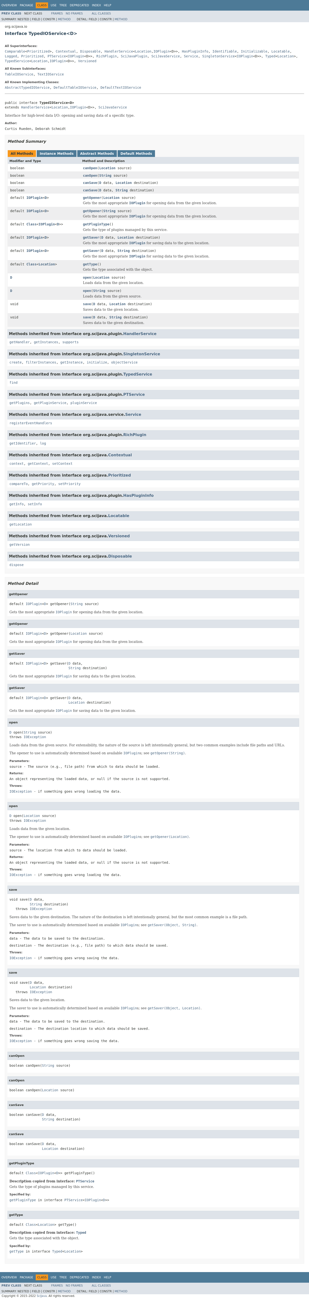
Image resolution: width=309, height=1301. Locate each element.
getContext (38, 463)
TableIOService (19, 74)
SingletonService (218, 56)
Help (107, 5)
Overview (9, 5)
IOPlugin (161, 51)
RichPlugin (106, 56)
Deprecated (79, 5)
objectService (124, 362)
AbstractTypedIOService (27, 87)
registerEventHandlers (30, 423)
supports (70, 342)
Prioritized (38, 51)
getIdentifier (22, 443)
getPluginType (96, 224)
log (43, 443)
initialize (97, 362)
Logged (11, 56)
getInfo (16, 504)
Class (31, 224)
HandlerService (119, 51)
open (87, 277)
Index (96, 5)
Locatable (280, 51)
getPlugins (19, 403)
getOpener (92, 198)
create (15, 362)
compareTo (18, 484)
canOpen (90, 168)
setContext (62, 463)
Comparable (15, 51)
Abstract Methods (97, 153)
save (87, 304)
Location (143, 51)
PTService (57, 56)
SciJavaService (165, 56)
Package (26, 5)
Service (191, 56)
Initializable (254, 51)
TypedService (17, 61)
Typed (270, 56)
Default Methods (136, 153)
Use (53, 5)
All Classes (101, 13)
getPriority (43, 484)
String (105, 175)
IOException (35, 737)
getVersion (19, 544)
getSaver (91, 237)
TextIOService (50, 74)
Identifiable (224, 51)
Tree (63, 5)
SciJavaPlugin (134, 56)
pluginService (83, 403)
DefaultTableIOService (75, 87)
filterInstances (41, 362)
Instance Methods (56, 153)
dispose (16, 565)
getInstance (71, 362)
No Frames (74, 13)
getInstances (46, 342)
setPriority (69, 484)
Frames (57, 13)
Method (64, 19)
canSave (90, 183)
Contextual (66, 51)
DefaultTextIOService (120, 87)
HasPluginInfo (195, 51)
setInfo (35, 504)
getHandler (19, 342)
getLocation (20, 524)
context (16, 463)
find (13, 382)
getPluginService (50, 403)
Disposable (90, 51)
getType (90, 264)
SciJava (42, 1296)
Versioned (87, 61)
